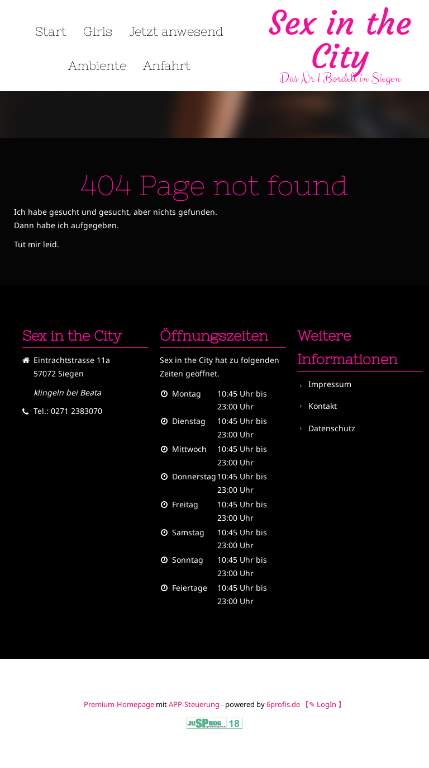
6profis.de (283, 704)
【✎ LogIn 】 (323, 704)
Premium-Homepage (119, 704)
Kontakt (322, 406)
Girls (97, 32)
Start (50, 32)
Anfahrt (166, 66)
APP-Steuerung (194, 704)
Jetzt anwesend (176, 32)
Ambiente (97, 66)
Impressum (329, 384)
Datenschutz (331, 428)
